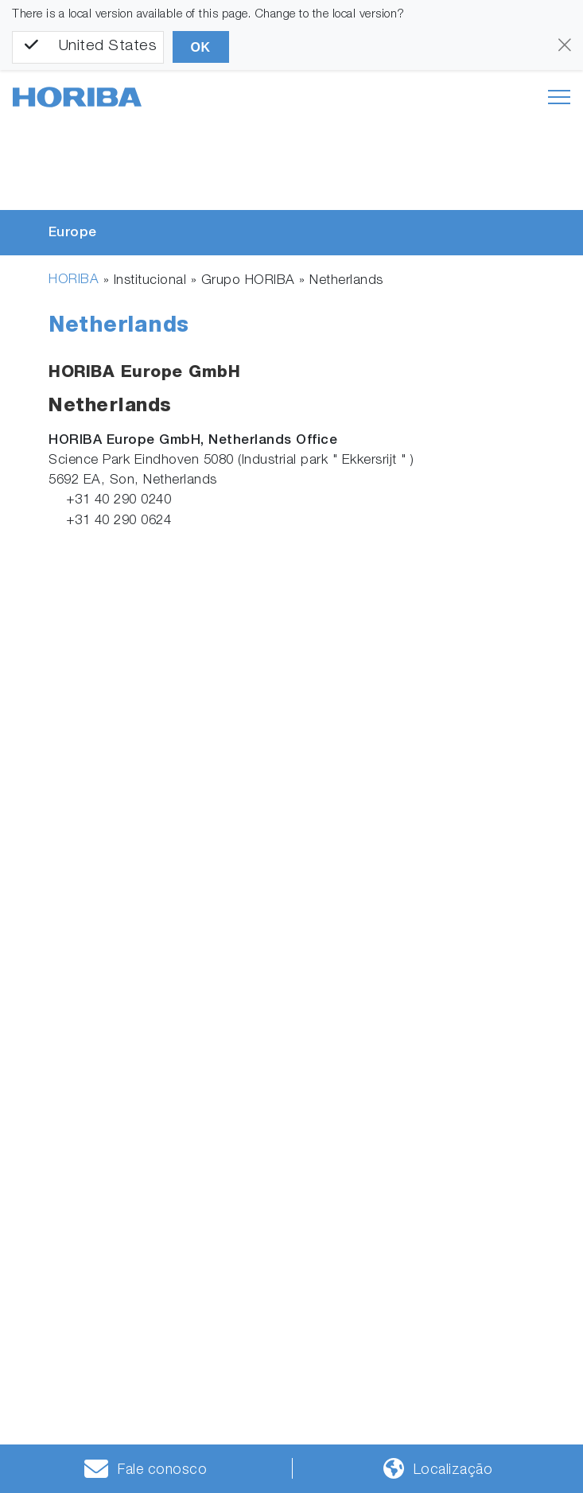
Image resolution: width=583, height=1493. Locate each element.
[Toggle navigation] (559, 97)
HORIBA (74, 280)
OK (201, 47)
